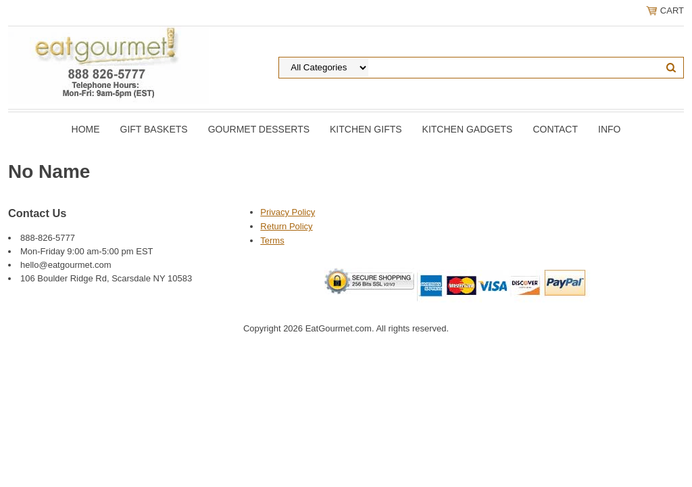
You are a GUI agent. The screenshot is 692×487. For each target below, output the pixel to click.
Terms (272, 240)
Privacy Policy (287, 212)
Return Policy (286, 226)
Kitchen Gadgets (467, 129)
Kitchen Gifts (366, 129)
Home (86, 129)
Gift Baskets (154, 129)
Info (609, 129)
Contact (555, 129)
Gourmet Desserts (259, 129)
